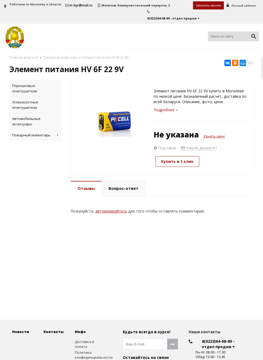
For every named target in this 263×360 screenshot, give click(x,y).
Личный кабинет (241, 6)
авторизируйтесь (111, 211)
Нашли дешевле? (199, 147)
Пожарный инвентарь (35, 135)
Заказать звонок (208, 5)
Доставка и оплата (84, 344)
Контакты (53, 331)
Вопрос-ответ (124, 188)
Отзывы (86, 188)
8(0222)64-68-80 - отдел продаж (218, 344)
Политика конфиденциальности (86, 355)
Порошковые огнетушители (24, 88)
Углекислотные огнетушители (25, 105)
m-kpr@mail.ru (78, 5)
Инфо (80, 331)
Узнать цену (214, 136)
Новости (20, 331)
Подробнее (166, 109)
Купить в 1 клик (177, 161)
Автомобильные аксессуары (26, 121)
